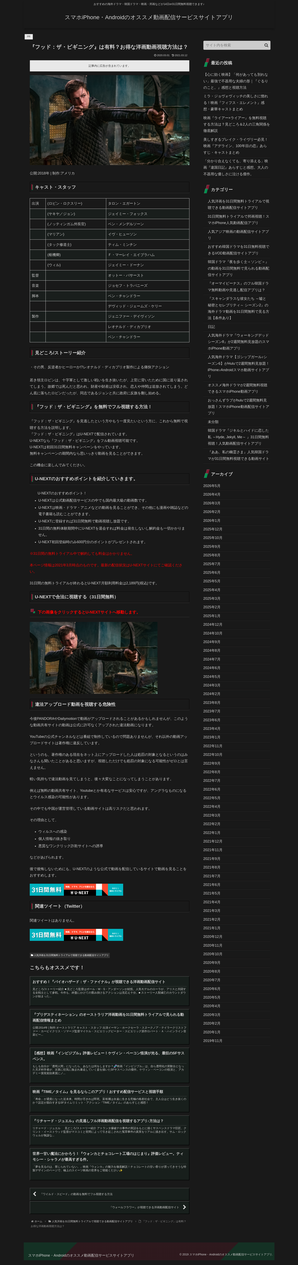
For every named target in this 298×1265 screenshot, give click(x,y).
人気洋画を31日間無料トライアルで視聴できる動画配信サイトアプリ (70, 955)
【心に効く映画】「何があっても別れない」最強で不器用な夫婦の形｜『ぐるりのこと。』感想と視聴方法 (235, 81)
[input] (236, 45)
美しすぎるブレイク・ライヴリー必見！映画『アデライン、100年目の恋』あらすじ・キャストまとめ (235, 145)
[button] (266, 45)
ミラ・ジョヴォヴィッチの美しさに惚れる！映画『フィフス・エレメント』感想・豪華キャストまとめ (235, 102)
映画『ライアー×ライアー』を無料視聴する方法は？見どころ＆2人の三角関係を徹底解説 (236, 124)
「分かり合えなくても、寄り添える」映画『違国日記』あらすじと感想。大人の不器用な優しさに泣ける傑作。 (235, 167)
